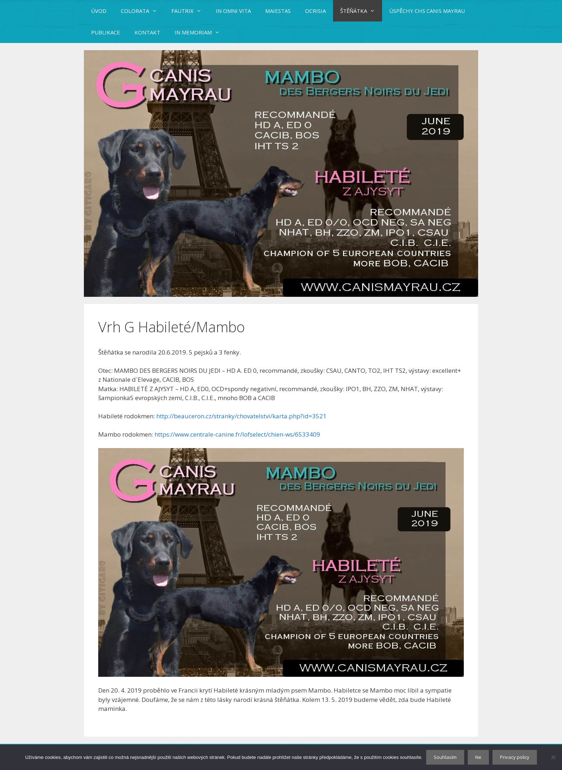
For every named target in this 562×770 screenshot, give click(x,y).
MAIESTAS (278, 10)
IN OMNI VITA (233, 10)
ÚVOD (98, 10)
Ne (478, 757)
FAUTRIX (190, 11)
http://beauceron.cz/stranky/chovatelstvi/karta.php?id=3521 (241, 416)
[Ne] (553, 757)
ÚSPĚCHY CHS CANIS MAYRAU (427, 10)
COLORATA (142, 11)
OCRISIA (315, 10)
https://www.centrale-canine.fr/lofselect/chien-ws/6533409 (238, 434)
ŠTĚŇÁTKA (361, 11)
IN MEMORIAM (201, 32)
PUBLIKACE (105, 32)
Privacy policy (514, 757)
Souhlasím (445, 757)
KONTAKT (147, 32)
